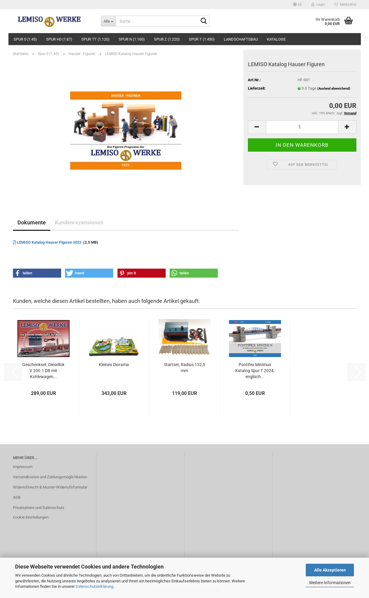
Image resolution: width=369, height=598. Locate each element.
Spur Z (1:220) (167, 39)
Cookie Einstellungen (30, 517)
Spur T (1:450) (202, 39)
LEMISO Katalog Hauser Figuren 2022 (47, 242)
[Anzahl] (302, 127)
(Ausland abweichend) (333, 89)
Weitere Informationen (330, 582)
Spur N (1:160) (132, 39)
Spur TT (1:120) (95, 39)
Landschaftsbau (241, 39)
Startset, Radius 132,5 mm (184, 367)
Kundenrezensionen (79, 222)
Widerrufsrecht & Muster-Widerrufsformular (50, 487)
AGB (16, 497)
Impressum (23, 466)
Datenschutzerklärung (94, 586)
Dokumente (31, 222)
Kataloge (276, 39)
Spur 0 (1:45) (25, 39)
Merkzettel (345, 4)
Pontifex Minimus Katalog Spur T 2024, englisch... (254, 370)
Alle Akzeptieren (330, 570)
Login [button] (318, 4)
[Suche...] (108, 21)
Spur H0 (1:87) (59, 39)
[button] (298, 4)
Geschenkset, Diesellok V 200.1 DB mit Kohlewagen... (43, 370)
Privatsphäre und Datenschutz (38, 507)
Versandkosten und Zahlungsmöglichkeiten (50, 477)
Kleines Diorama (114, 364)
